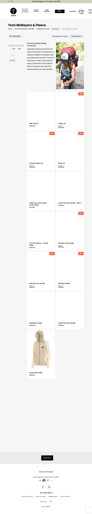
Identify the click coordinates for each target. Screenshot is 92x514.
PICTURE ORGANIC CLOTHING (24, 29)
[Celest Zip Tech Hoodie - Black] (70, 214)
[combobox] (77, 36)
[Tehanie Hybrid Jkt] (41, 163)
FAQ (51, 501)
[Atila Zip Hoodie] (70, 317)
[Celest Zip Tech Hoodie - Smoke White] (41, 214)
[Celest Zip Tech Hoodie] (70, 368)
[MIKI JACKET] (41, 112)
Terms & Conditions (65, 496)
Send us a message (46, 472)
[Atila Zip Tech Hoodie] (70, 265)
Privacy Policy (43, 501)
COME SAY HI (47, 458)
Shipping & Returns (53, 496)
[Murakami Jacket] (41, 368)
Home (10, 29)
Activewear (55, 29)
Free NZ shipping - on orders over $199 (46, 1)
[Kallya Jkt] (70, 112)
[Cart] (83, 11)
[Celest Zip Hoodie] (41, 418)
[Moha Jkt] (70, 163)
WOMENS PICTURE (43, 29)
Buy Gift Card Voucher (27, 496)
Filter (12, 60)
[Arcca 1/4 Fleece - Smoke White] (41, 265)
